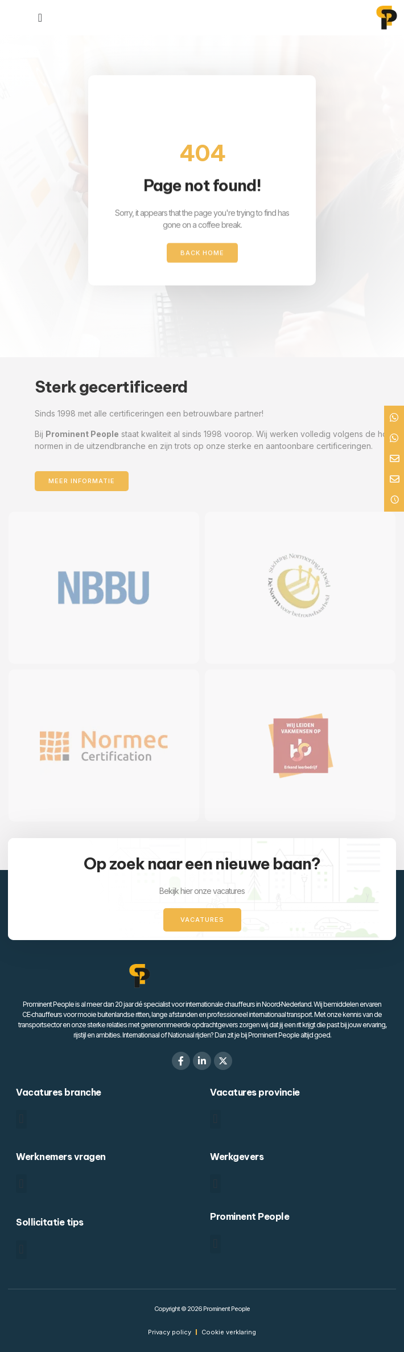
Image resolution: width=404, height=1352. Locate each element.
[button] (21, 1119)
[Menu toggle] (40, 17)
